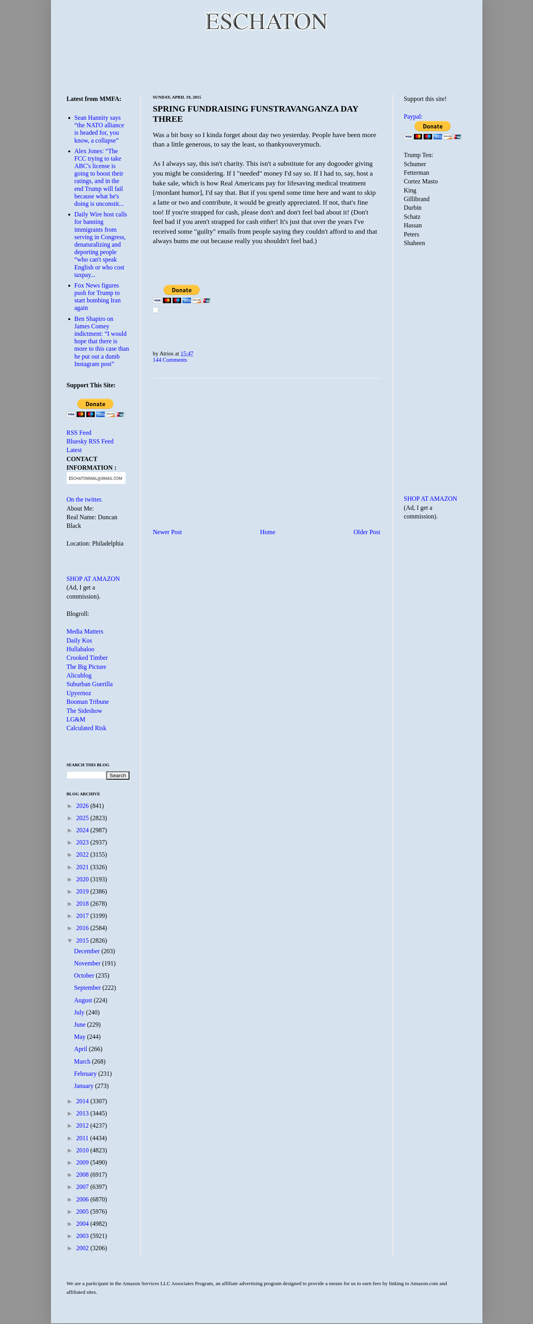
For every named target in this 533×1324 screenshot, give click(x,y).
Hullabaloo (81, 649)
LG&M (76, 719)
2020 (83, 879)
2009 (83, 1162)
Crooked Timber (87, 657)
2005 (83, 1211)
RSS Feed (79, 432)
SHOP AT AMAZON (93, 578)
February (86, 1073)
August (84, 1000)
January (84, 1085)
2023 (83, 842)
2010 (83, 1150)
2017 (83, 915)
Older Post (367, 532)
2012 (83, 1125)
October (85, 975)
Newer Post (167, 532)
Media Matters (85, 631)
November (88, 963)
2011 (83, 1138)
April (81, 1049)
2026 (83, 805)
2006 (83, 1199)
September (88, 987)
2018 (83, 903)
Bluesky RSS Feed (90, 441)
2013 (83, 1113)
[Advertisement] (266, 63)
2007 (83, 1186)
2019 (83, 891)
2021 (83, 867)
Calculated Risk (87, 728)
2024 (83, 830)
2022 (83, 854)
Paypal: (413, 116)
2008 (83, 1174)
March (83, 1061)
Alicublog (79, 675)
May (80, 1036)
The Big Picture (86, 666)
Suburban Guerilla (90, 684)
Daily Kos (79, 640)
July (80, 1012)
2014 (83, 1101)
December (88, 951)
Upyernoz (79, 693)
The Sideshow (84, 710)
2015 (83, 940)
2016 (83, 928)
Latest (74, 450)
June (80, 1024)
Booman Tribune (88, 701)
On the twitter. (85, 499)
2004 (83, 1223)
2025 (83, 818)
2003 (83, 1235)
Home (267, 532)
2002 (83, 1248)
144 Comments (170, 360)
